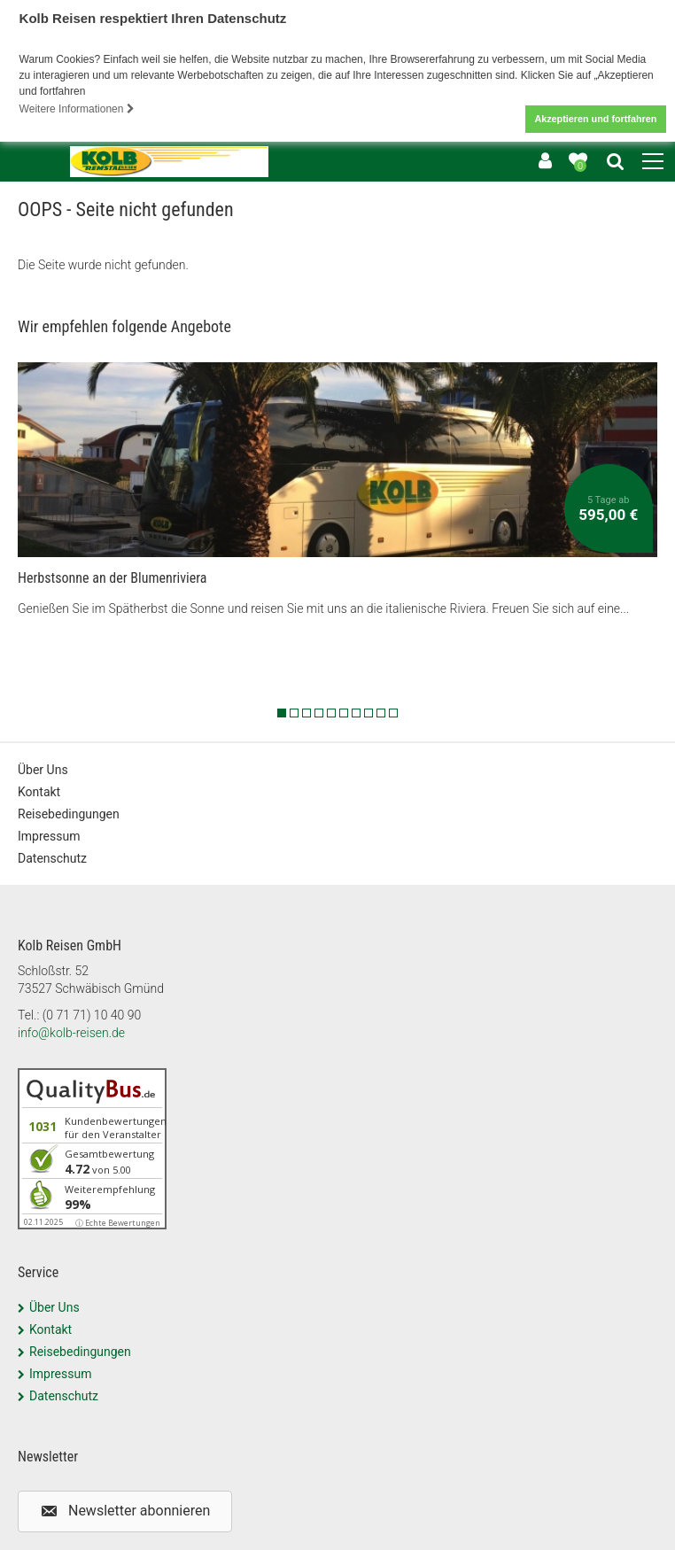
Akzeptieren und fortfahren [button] (595, 118)
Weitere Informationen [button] (77, 109)
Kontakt (39, 791)
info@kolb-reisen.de (71, 1033)
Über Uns (43, 769)
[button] (125, 1511)
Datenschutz (52, 857)
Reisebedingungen (69, 813)
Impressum (49, 835)
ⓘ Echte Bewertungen (117, 1222)
